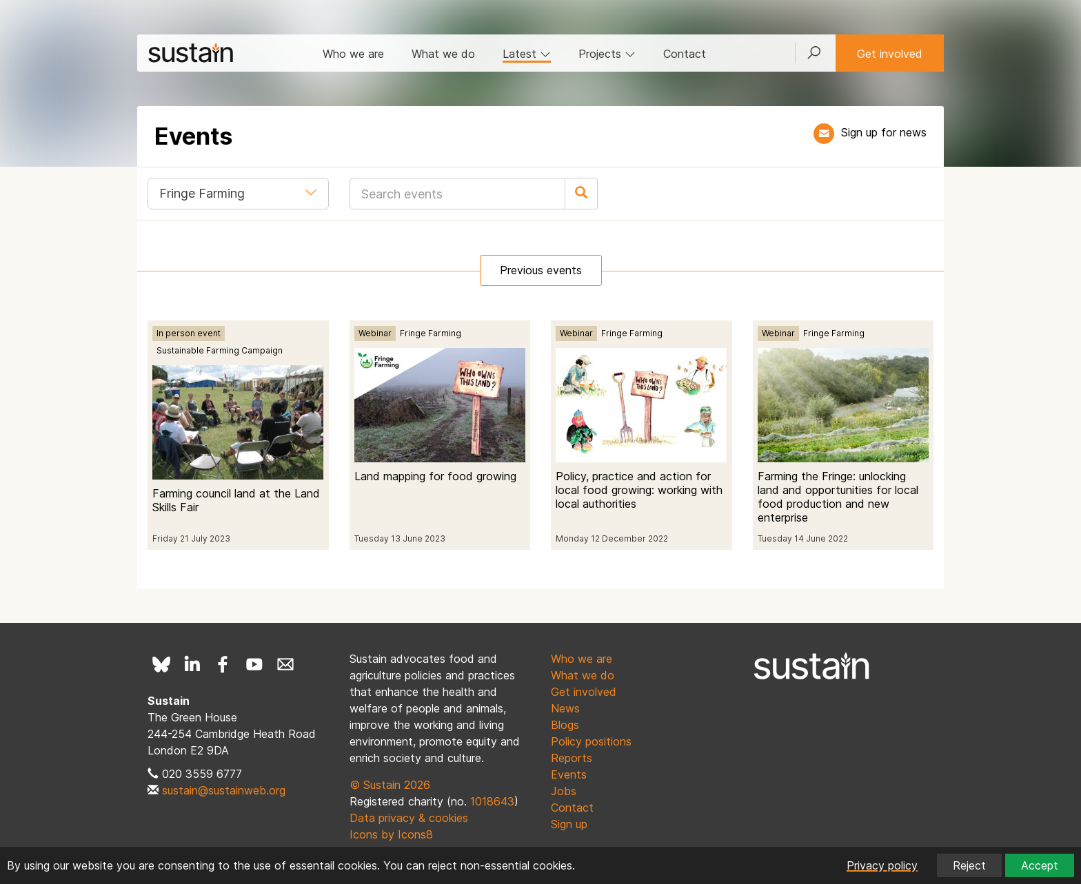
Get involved (889, 54)
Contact (684, 54)
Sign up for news (884, 132)
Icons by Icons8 (391, 834)
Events (569, 774)
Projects (607, 54)
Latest (527, 54)
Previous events (541, 270)
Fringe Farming (430, 333)
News (565, 708)
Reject (969, 865)
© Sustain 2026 (390, 785)
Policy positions (591, 741)
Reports (571, 758)
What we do (443, 54)
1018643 (492, 801)
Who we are (353, 54)
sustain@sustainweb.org (223, 790)
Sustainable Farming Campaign (219, 350)
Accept (1039, 865)
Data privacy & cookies (409, 818)
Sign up (569, 824)
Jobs (563, 791)
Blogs (565, 725)
